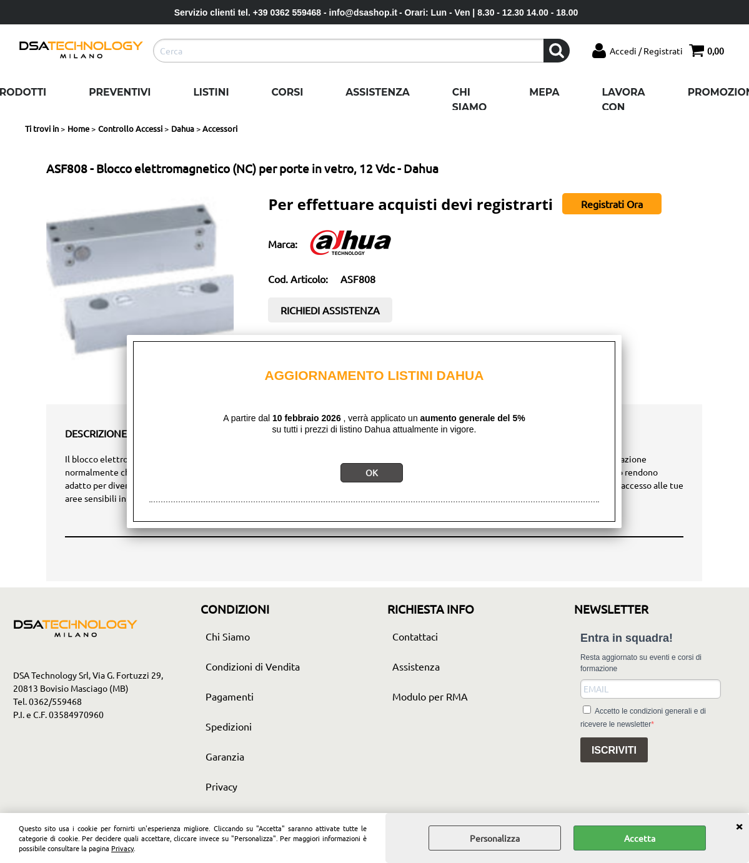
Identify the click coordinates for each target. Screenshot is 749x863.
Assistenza (377, 92)
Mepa (544, 92)
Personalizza (495, 838)
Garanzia (225, 756)
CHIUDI (739, 825)
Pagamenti (230, 696)
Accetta (639, 838)
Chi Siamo (469, 99)
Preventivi (120, 92)
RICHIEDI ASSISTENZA (330, 310)
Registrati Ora (612, 203)
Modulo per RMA (430, 696)
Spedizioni (229, 726)
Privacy (122, 848)
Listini (211, 92)
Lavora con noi (623, 106)
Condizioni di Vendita (253, 666)
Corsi (288, 92)
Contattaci (415, 636)
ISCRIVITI (614, 750)
